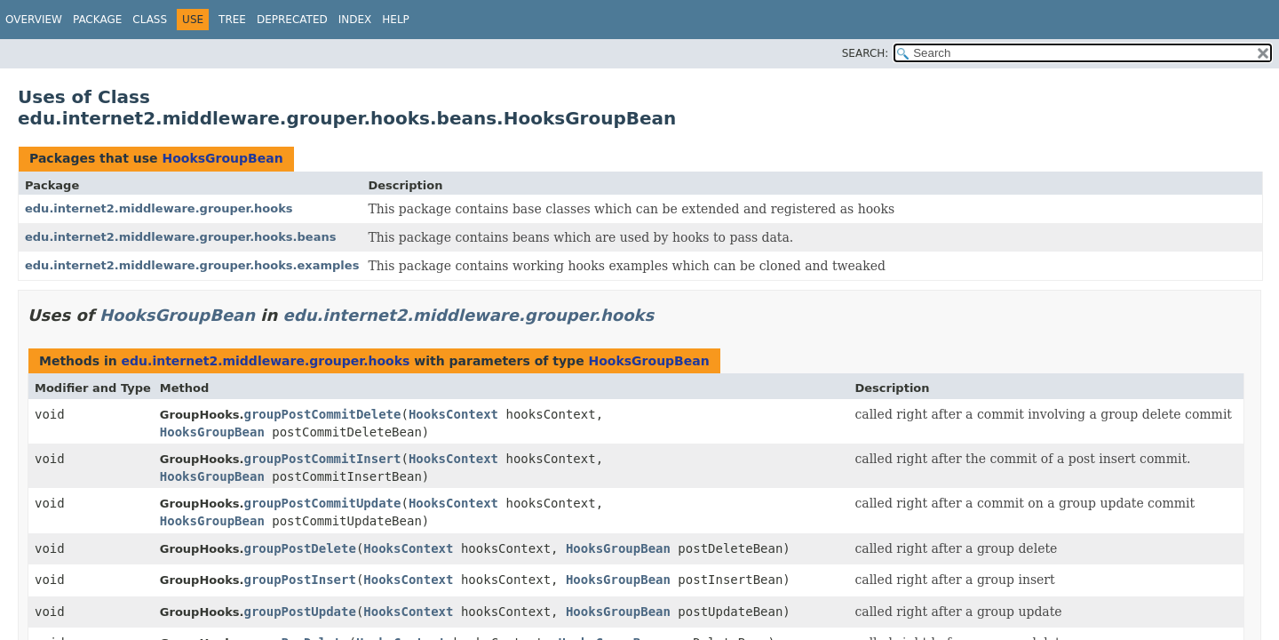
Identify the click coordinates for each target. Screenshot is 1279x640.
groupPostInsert (299, 579)
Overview (33, 19)
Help (395, 19)
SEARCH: (865, 53)
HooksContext (453, 414)
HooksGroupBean (222, 158)
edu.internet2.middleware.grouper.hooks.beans (180, 237)
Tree (232, 19)
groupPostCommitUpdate (322, 503)
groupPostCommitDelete (322, 414)
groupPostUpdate (299, 611)
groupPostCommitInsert (322, 459)
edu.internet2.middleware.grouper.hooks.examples (192, 265)
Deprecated (292, 19)
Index (355, 19)
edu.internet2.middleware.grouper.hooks (159, 208)
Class (149, 19)
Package (97, 19)
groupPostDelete (299, 548)
